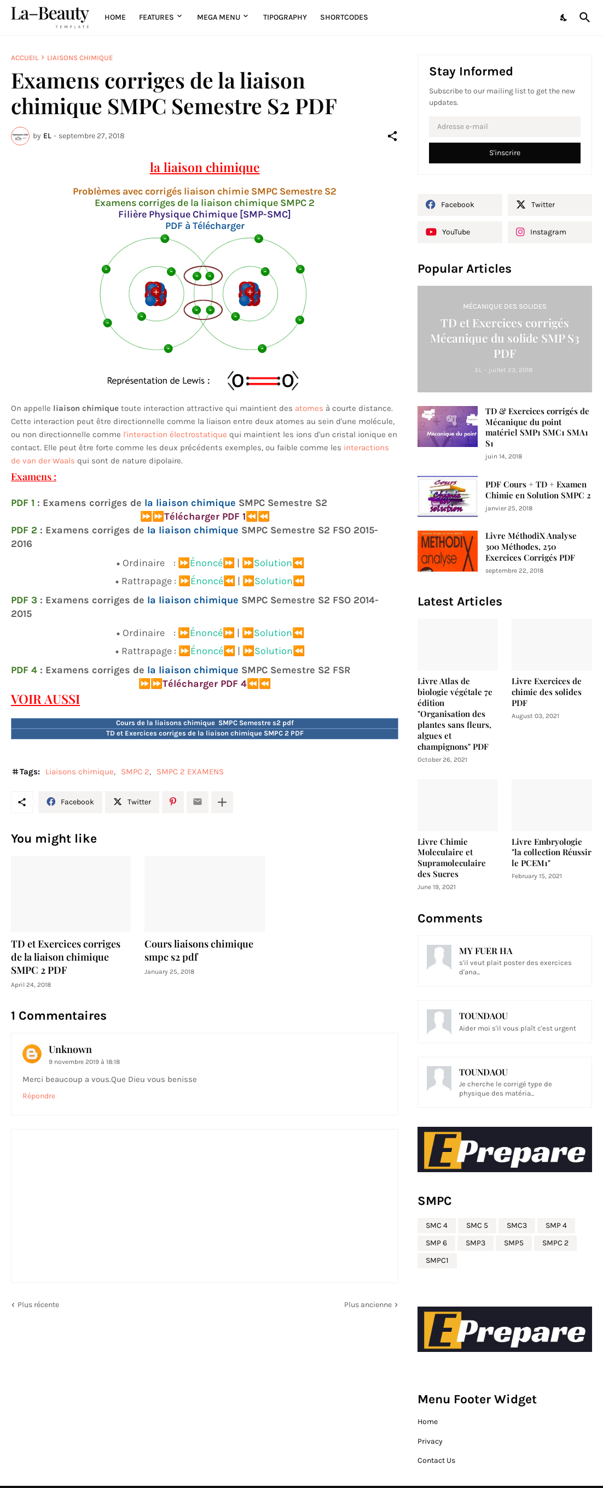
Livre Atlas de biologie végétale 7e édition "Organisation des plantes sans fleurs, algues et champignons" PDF (455, 714)
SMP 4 (556, 1225)
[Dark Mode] (564, 17)
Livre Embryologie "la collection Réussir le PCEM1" (552, 853)
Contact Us (436, 1460)
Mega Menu (218, 17)
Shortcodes (344, 17)
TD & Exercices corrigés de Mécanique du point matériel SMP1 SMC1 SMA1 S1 (537, 427)
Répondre (38, 1096)
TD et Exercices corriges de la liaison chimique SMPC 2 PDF (65, 957)
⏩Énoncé (200, 563)
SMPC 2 (135, 772)
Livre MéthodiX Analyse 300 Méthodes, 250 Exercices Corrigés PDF (531, 547)
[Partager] (392, 136)
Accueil (24, 57)
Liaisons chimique (80, 57)
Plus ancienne (368, 1304)
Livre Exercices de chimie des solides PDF (547, 692)
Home (115, 17)
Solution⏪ (279, 581)
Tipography (285, 17)
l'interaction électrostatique (175, 434)
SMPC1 (437, 1260)
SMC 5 (477, 1225)
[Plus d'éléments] (222, 802)
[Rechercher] (582, 17)
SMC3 (517, 1225)
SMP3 (475, 1243)
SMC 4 (437, 1225)
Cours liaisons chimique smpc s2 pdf (198, 950)
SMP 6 (436, 1243)
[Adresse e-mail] (505, 126)
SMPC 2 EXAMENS (190, 772)
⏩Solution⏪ (273, 563)
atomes (309, 408)
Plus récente (38, 1304)
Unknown (70, 1049)
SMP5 (514, 1243)
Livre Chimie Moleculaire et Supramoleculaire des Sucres (452, 858)
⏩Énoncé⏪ (206, 581)
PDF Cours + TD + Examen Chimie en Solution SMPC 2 (538, 490)
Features (156, 17)
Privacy (430, 1441)
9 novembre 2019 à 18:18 (84, 1062)
